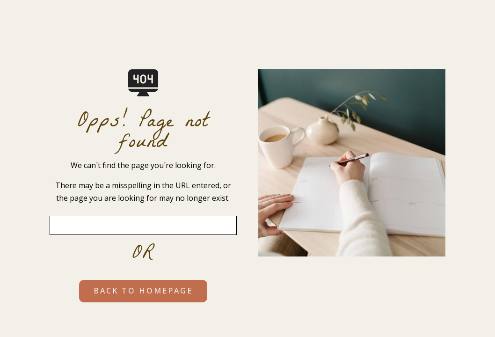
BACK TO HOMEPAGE (143, 291)
